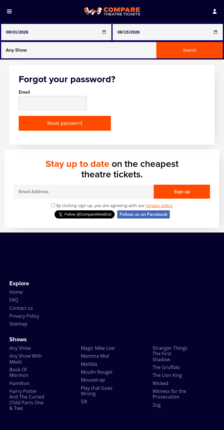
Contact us (21, 308)
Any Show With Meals (25, 359)
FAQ (13, 300)
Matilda (89, 364)
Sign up (182, 192)
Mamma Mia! (95, 356)
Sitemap (18, 324)
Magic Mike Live (98, 348)
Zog (157, 405)
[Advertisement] (112, 256)
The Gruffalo (166, 367)
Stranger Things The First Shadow (170, 354)
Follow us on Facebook (143, 214)
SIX (84, 401)
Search (189, 50)
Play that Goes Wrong (97, 391)
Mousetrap (93, 380)
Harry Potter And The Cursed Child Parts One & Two (26, 399)
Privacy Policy (24, 316)
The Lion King (167, 375)
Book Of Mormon (19, 372)
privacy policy (159, 205)
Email (24, 92)
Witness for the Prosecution (169, 394)
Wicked (160, 383)
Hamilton (19, 383)
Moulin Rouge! (96, 372)
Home (16, 292)
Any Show (20, 348)
